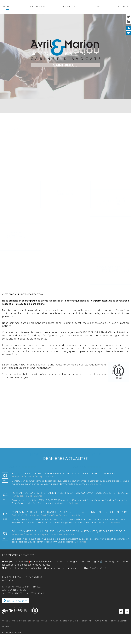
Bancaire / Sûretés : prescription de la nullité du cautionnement (64, 473)
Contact (123, 7)
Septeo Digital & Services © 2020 (14, 632)
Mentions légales (119, 621)
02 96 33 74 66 (37, 593)
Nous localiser (17, 601)
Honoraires (87, 621)
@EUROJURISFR (18, 561)
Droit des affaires (65, 166)
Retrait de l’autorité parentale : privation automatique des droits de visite (70, 493)
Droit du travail (65, 235)
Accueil (7, 7)
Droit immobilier (65, 131)
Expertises (69, 7)
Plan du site (101, 621)
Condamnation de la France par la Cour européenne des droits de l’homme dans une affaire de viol (70, 512)
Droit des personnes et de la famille (65, 269)
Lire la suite (95, 484)
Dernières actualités (65, 458)
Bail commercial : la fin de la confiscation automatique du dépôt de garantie (70, 531)
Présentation (37, 7)
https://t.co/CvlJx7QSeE (96, 568)
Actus (96, 7)
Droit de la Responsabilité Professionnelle (65, 201)
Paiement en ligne (69, 621)
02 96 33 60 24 (14, 593)
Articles (6, 627)
